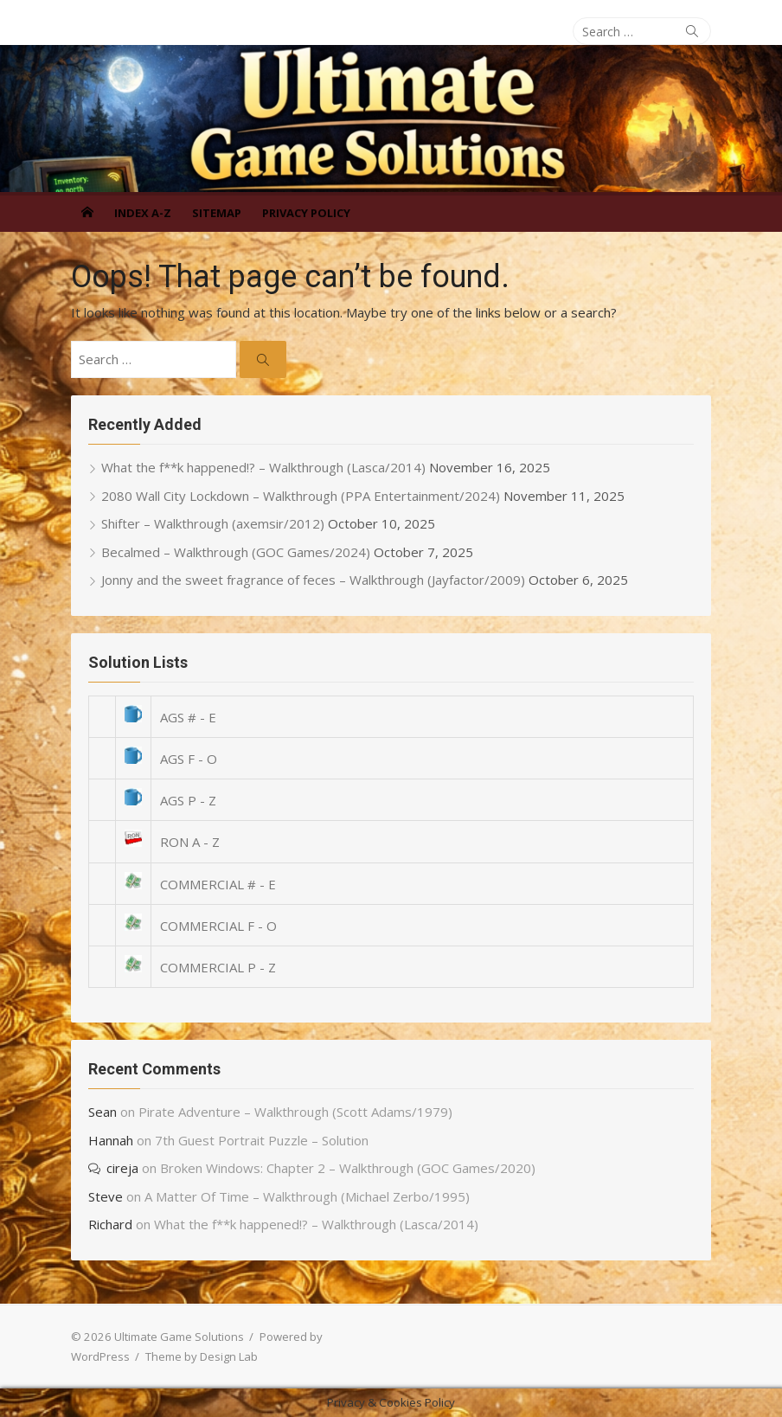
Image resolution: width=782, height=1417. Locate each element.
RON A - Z (190, 841)
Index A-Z (142, 213)
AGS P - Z (188, 800)
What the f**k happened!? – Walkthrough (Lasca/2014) (263, 467)
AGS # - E (188, 717)
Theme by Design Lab (201, 1356)
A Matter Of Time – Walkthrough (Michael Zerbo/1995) (307, 1196)
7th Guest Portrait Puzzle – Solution (262, 1140)
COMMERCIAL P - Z (218, 967)
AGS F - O (188, 758)
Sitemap (216, 213)
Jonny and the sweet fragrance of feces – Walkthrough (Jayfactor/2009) (313, 579)
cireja (122, 1168)
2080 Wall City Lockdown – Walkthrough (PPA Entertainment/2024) (300, 495)
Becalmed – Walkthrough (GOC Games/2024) (235, 552)
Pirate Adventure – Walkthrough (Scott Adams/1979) (295, 1111)
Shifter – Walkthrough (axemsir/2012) (212, 523)
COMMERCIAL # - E (218, 884)
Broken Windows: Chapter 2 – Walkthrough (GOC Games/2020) (347, 1168)
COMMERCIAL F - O (218, 925)
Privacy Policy (306, 213)
